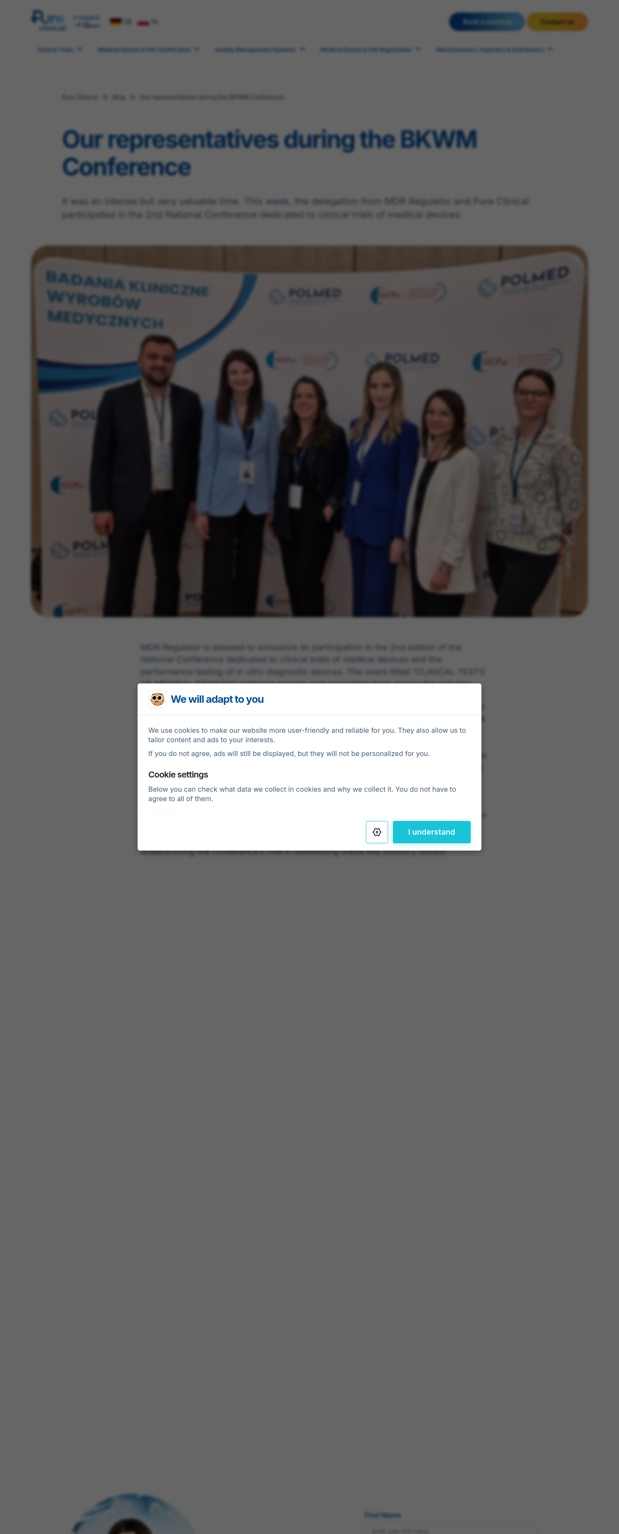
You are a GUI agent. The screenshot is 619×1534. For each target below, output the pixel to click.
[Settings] (377, 832)
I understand (432, 831)
